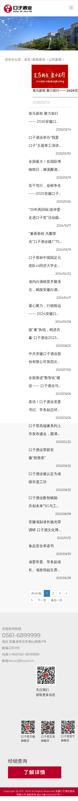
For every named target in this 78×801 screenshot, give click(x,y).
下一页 (42, 600)
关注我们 (42, 689)
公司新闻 (55, 59)
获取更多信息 (45, 694)
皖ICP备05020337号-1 (49, 794)
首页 (27, 59)
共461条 (36, 593)
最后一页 (56, 600)
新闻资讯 (38, 59)
